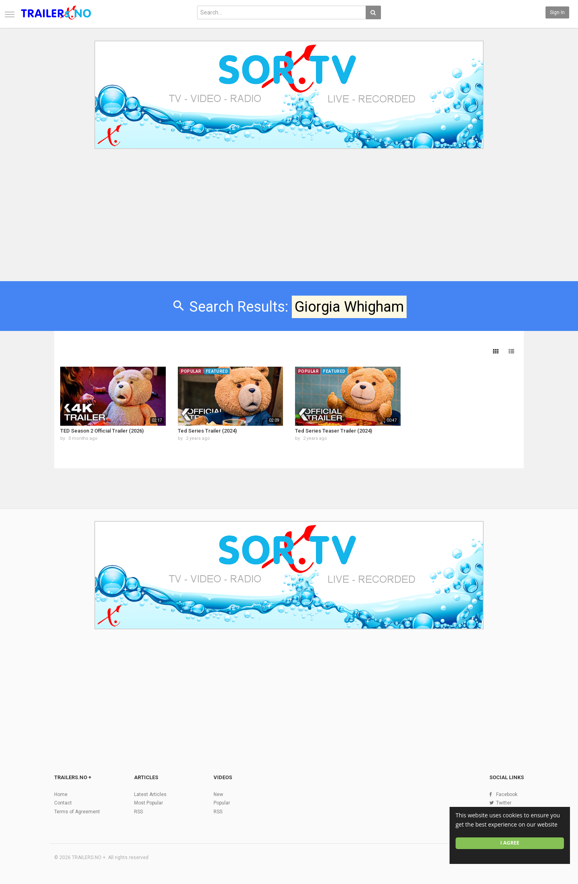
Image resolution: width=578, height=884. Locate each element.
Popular (222, 803)
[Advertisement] (289, 220)
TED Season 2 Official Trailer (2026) (102, 431)
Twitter (503, 803)
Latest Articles (150, 794)
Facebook (506, 794)
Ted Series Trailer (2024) (207, 431)
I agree (509, 842)
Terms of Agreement (77, 812)
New (218, 794)
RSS (138, 812)
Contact (63, 803)
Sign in (557, 12)
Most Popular (148, 803)
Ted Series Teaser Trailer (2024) (333, 431)
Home (60, 794)
